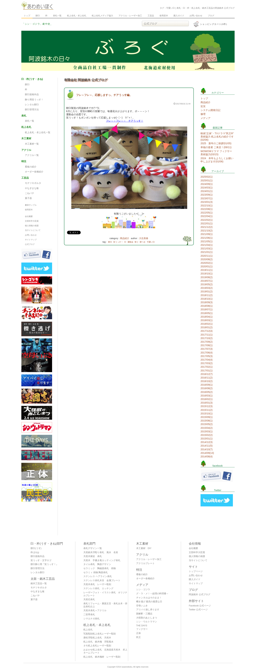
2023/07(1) (207, 198)
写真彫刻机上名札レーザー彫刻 (99, 634)
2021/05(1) (207, 241)
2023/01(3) (207, 202)
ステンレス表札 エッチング (98, 588)
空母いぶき (142, 605)
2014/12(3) (207, 442)
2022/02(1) (207, 219)
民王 (138, 637)
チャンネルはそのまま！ (149, 597)
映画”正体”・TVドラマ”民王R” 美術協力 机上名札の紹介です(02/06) (217, 136)
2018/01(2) (207, 327)
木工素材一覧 (32, 144)
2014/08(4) (207, 456)
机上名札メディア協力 (102, 15)
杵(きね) (35, 552)
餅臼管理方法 (32, 109)
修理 (203, 114)
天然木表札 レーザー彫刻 (97, 584)
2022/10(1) (207, 205)
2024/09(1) (207, 184)
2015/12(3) (207, 406)
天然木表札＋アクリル (94, 610)
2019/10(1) (207, 273)
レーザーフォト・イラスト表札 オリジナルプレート (105, 594)
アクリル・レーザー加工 (130, 15)
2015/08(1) (207, 420)
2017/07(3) (207, 348)
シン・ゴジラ (143, 589)
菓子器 (28, 198)
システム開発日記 (210, 110)
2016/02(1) (207, 399)
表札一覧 (57, 15)
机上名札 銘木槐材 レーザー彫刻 (101, 657)
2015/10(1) (207, 413)
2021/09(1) (207, 234)
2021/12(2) (207, 227)
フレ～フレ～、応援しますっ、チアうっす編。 (104, 94)
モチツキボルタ (33, 183)
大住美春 (143, 238)
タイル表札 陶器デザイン (97, 564)
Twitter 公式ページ (198, 609)
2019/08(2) (207, 277)
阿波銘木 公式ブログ (199, 594)
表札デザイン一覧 (92, 548)
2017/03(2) (207, 363)
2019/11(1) (207, 270)
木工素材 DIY (143, 548)
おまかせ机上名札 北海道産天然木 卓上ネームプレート (105, 651)
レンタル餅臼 (32, 104)
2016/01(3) (207, 402)
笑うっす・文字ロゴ (41, 560)
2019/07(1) (207, 280)
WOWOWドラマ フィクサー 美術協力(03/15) (216, 153)
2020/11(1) (207, 255)
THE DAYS (141, 625)
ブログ (211, 15)
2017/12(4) (207, 330)
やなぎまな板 (32, 188)
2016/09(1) (207, 384)
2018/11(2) (207, 295)
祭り (136, 242)
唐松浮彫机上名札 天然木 (97, 637)
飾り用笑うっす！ (34, 99)
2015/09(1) (207, 417)
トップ (27, 15)
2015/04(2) (207, 427)
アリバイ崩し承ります (147, 609)
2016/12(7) (207, 374)
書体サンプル (31, 205)
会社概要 (29, 216)
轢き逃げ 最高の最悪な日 (149, 601)
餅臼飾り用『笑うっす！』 (44, 564)
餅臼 (38, 15)
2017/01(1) (207, 370)
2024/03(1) (207, 187)
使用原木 (163, 15)
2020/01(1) (207, 266)
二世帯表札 (89, 614)
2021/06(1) (207, 237)
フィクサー (142, 629)
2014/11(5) (207, 445)
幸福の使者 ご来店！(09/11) (216, 147)
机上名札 (88, 629)
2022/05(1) (207, 212)
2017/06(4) (207, 352)
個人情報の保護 (32, 226)
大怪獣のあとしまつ (146, 618)
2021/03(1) (207, 248)
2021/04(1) (207, 245)
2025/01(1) (207, 180)
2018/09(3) (207, 302)
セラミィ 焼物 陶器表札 (95, 572)
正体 (138, 633)
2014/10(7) (207, 449)
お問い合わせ (196, 15)
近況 (203, 106)
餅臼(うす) (36, 548)
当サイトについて (33, 230)
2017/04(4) (207, 359)
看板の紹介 (30, 167)
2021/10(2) (207, 230)
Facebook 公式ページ (200, 605)
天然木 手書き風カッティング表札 (101, 560)
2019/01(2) (207, 291)
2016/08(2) (207, 388)
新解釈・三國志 (144, 613)
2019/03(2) (207, 288)
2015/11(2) (207, 410)
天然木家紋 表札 (92, 556)
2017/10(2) (207, 338)
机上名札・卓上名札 (76, 15)
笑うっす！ (118, 242)
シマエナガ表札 (91, 618)
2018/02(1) (207, 323)
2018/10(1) (207, 298)
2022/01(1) (207, 223)
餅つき (143, 242)
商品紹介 (124, 238)
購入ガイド (179, 15)
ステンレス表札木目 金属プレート (101, 580)
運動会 (130, 242)
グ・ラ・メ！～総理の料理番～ (152, 593)
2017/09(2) (207, 341)
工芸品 (151, 15)
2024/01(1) (207, 191)
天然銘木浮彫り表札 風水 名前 (100, 552)
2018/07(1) (207, 309)
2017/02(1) (207, 366)
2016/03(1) (207, 395)
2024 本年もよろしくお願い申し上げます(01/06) (217, 160)
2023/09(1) (207, 194)
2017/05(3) (207, 356)
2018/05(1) (207, 313)
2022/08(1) (207, 209)
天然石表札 (89, 599)
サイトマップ (31, 240)
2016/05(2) (207, 392)
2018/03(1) (207, 320)
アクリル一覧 (32, 155)
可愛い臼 (151, 242)
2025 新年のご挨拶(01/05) (216, 143)
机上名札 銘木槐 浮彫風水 (98, 642)
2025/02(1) (207, 176)
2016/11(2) (207, 377)
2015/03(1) (207, 431)
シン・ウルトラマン (146, 621)
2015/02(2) (207, 435)
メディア (205, 118)
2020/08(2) (207, 259)
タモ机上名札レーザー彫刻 (97, 645)
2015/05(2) (207, 424)
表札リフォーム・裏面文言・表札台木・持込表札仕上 (105, 605)
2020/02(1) (207, 262)
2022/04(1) (207, 216)
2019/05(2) (207, 284)
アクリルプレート (145, 563)
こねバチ (29, 193)
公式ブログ (30, 244)
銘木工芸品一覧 (39, 583)
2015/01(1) (207, 438)
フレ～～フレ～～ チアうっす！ (124, 120)
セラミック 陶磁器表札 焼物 (99, 568)
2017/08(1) (207, 345)
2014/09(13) (207, 453)
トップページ (196, 571)
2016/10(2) (207, 381)
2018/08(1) (207, 305)
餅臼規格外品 (32, 94)
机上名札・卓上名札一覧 (37, 132)
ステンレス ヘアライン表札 (97, 576)
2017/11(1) (207, 334)
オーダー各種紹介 (34, 172)
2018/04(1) (207, 316)
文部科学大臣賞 (32, 221)
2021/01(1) (207, 252)
